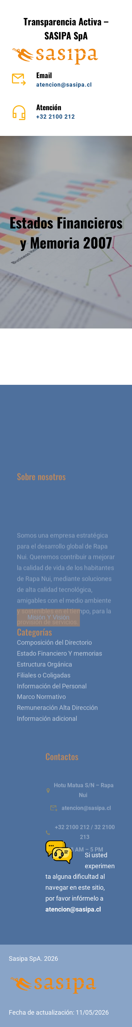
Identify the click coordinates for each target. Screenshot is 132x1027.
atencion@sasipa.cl (64, 84)
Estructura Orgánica (44, 691)
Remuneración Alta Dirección (57, 735)
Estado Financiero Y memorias (59, 680)
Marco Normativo (41, 724)
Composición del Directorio (54, 670)
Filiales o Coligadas (43, 702)
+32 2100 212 (55, 116)
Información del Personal (52, 713)
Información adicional (47, 745)
